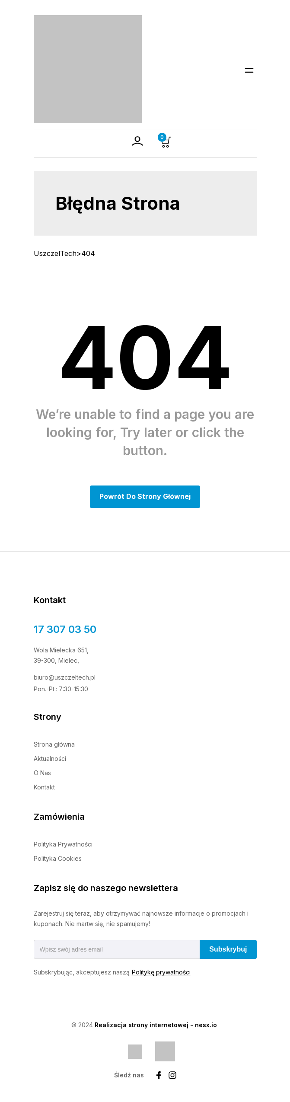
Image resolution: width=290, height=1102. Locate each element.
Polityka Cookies (58, 858)
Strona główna (54, 744)
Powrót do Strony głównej (145, 496)
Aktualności (50, 758)
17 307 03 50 (65, 629)
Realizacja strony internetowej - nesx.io (156, 1025)
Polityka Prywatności (63, 844)
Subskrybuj (228, 949)
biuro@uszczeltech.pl (65, 677)
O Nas (42, 772)
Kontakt (44, 787)
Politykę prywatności (161, 972)
